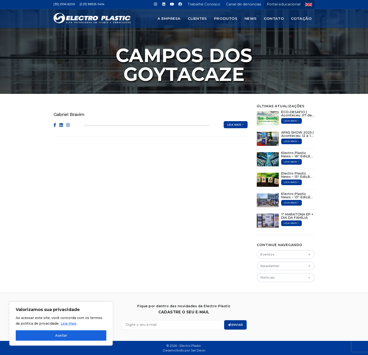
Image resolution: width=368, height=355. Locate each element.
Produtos (226, 18)
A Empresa (169, 18)
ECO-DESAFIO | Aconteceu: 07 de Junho (296, 113)
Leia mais (235, 124)
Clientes (197, 18)
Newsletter (286, 266)
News (251, 18)
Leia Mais (69, 323)
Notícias (286, 277)
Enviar (235, 325)
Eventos (286, 254)
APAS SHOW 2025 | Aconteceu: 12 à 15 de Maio (297, 134)
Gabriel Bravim (69, 114)
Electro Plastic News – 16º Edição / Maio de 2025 (297, 154)
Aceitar (61, 335)
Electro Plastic (190, 345)
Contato (274, 18)
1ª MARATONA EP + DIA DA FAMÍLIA (297, 216)
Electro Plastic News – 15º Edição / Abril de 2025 (297, 175)
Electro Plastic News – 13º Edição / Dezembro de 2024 (297, 195)
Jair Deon (198, 350)
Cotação (301, 18)
